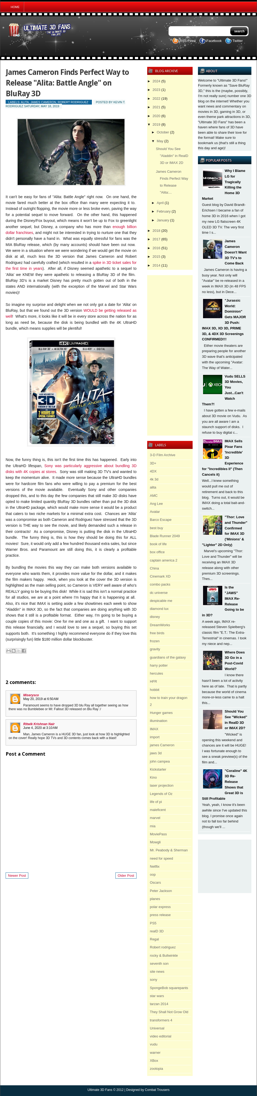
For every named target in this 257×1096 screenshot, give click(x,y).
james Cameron (43, 102)
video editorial (160, 1036)
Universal (157, 1028)
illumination (158, 721)
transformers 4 (161, 1020)
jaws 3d (156, 753)
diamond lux (159, 609)
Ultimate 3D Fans (100, 1090)
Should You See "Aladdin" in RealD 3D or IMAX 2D (172, 156)
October (163, 132)
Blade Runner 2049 (165, 536)
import (154, 737)
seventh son (159, 964)
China (154, 568)
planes (155, 899)
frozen (154, 641)
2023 (156, 90)
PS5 (153, 923)
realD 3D (156, 931)
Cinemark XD (160, 576)
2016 (156, 248)
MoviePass (158, 834)
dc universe (159, 593)
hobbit (154, 690)
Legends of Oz (161, 794)
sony (153, 980)
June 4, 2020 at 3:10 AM (40, 728)
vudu (153, 1044)
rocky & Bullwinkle (164, 955)
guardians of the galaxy (168, 657)
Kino (153, 777)
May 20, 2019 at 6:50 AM (41, 699)
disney (155, 617)
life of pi (156, 802)
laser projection (161, 785)
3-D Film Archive (162, 455)
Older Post (126, 876)
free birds (157, 633)
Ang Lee (156, 504)
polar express (160, 907)
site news (157, 972)
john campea (160, 761)
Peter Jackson (161, 891)
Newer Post (17, 876)
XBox (154, 1061)
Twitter (237, 41)
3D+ (153, 463)
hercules (156, 673)
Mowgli (155, 842)
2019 (156, 124)
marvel (155, 818)
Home (15, 7)
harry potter (159, 665)
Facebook (214, 41)
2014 (156, 265)
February (164, 211)
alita (25, 102)
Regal (154, 939)
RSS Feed (188, 41)
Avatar (155, 512)
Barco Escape (161, 520)
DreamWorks (160, 625)
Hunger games (161, 713)
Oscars (155, 882)
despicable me (161, 601)
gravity (155, 649)
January (163, 220)
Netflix (154, 866)
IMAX (154, 729)
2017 (156, 239)
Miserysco (31, 695)
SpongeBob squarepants (169, 988)
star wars (157, 996)
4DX (153, 471)
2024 (156, 81)
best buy (156, 528)
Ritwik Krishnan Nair (38, 724)
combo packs (160, 584)
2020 (156, 116)
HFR (153, 681)
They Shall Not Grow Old (169, 1012)
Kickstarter (158, 769)
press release (160, 915)
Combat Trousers (157, 1090)
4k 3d (154, 479)
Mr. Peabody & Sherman (169, 850)
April (160, 203)
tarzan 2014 (159, 1004)
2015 (156, 257)
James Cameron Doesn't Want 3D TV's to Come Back (236, 252)
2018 (156, 231)
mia (152, 826)
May (160, 141)
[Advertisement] (224, 866)
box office (157, 552)
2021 (156, 107)
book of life (158, 544)
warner (155, 1053)
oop (153, 874)
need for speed (161, 858)
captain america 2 (163, 560)
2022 (156, 99)
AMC (154, 496)
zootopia (156, 1069)
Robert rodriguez (73, 102)
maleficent (158, 810)
